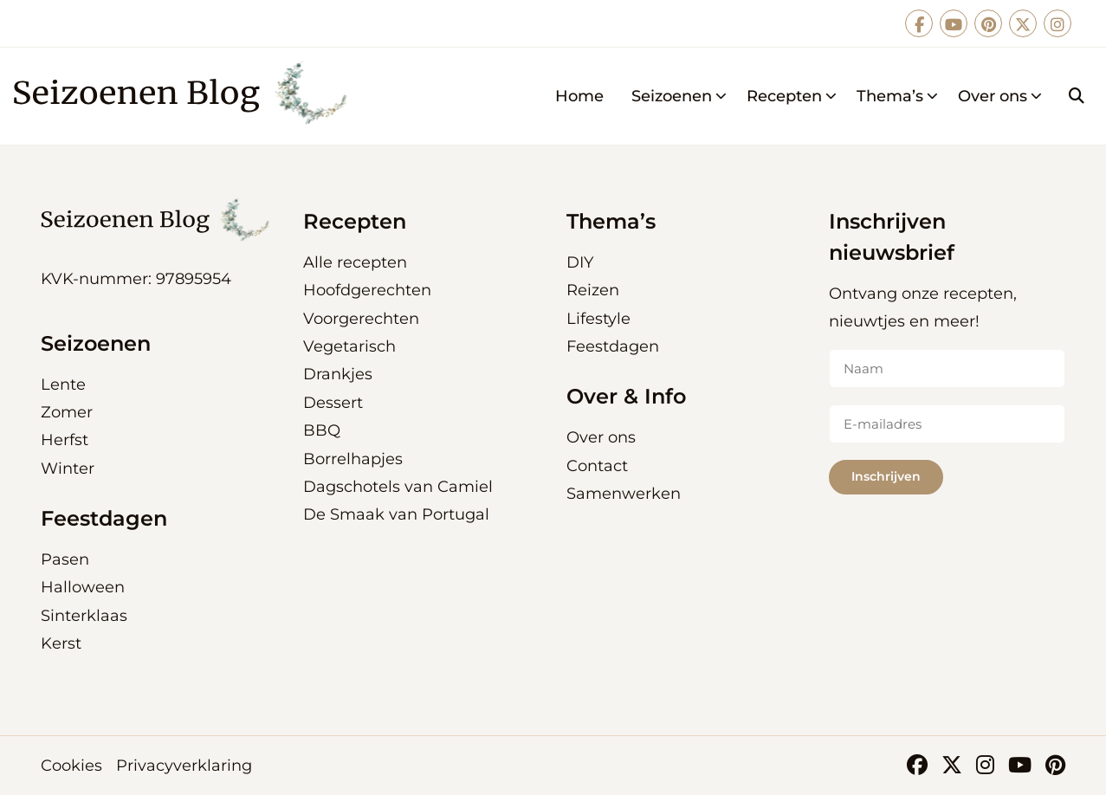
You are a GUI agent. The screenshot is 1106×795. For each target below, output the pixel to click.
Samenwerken (623, 493)
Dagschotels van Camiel (398, 486)
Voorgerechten (361, 318)
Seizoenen (679, 96)
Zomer (67, 412)
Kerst (61, 643)
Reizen (592, 290)
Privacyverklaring (184, 765)
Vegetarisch (349, 346)
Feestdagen (612, 346)
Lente (63, 384)
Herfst (64, 439)
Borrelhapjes (353, 459)
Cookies (71, 765)
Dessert (333, 402)
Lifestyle (598, 318)
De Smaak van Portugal (396, 514)
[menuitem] (579, 96)
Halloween (83, 587)
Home (579, 96)
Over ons (1000, 96)
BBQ (321, 430)
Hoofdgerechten (367, 290)
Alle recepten (355, 262)
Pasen (65, 559)
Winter (67, 468)
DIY (579, 262)
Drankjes (337, 374)
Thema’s (898, 96)
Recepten (792, 96)
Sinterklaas (84, 615)
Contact (597, 465)
